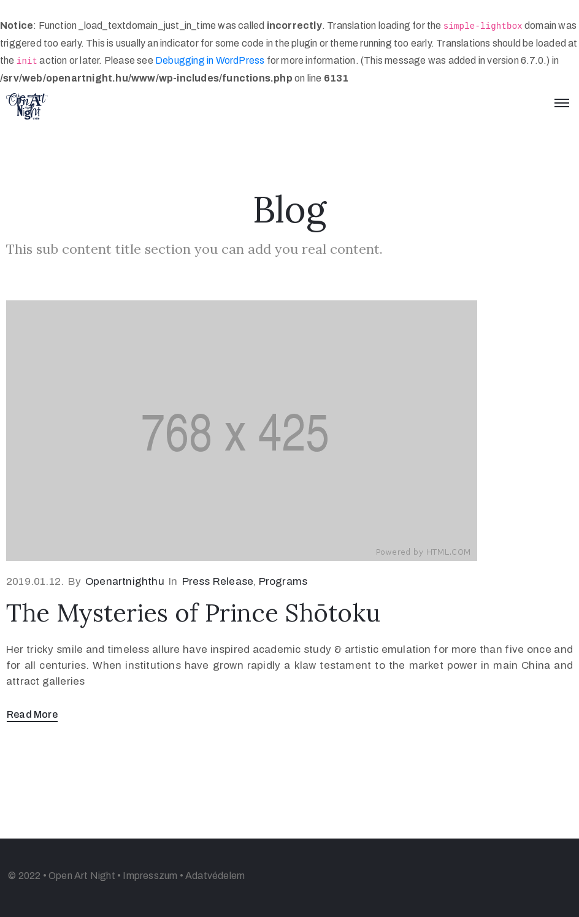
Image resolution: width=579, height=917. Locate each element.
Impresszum (150, 875)
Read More (32, 714)
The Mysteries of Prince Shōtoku (193, 612)
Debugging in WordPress (209, 60)
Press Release (218, 581)
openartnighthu (124, 581)
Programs (283, 581)
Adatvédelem (215, 875)
